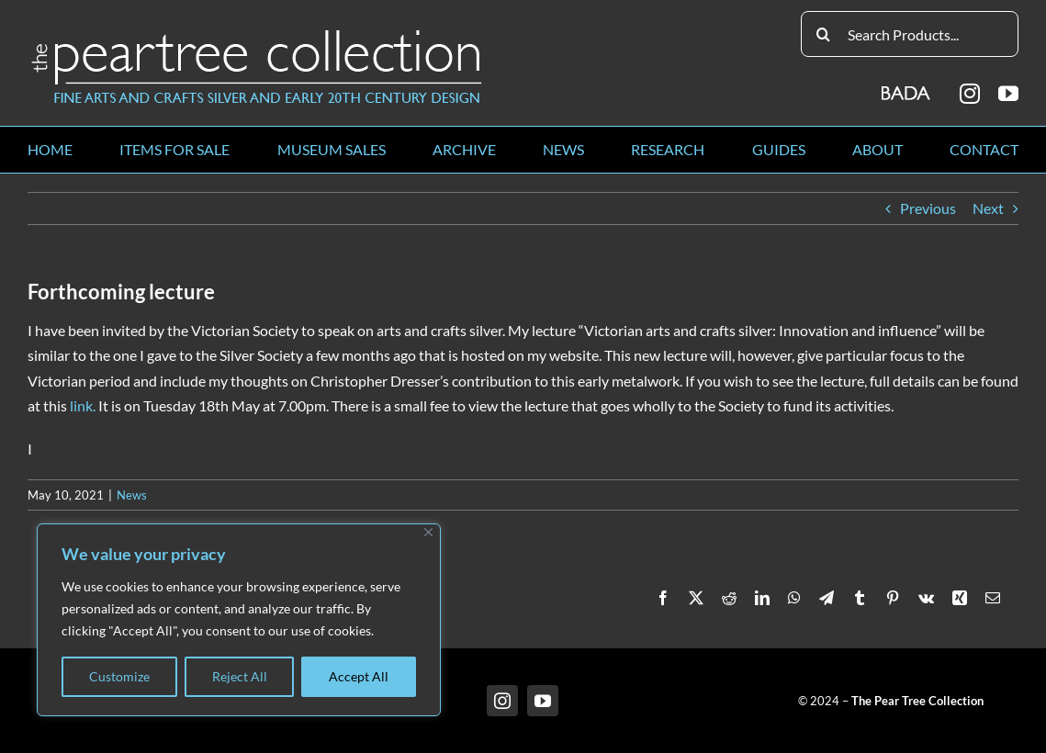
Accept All (358, 676)
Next (988, 208)
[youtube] (1008, 94)
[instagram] (970, 94)
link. (83, 405)
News (132, 495)
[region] (239, 619)
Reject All (239, 676)
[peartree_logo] (257, 33)
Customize (119, 676)
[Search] (824, 34)
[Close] (428, 532)
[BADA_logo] (907, 87)
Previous (928, 208)
